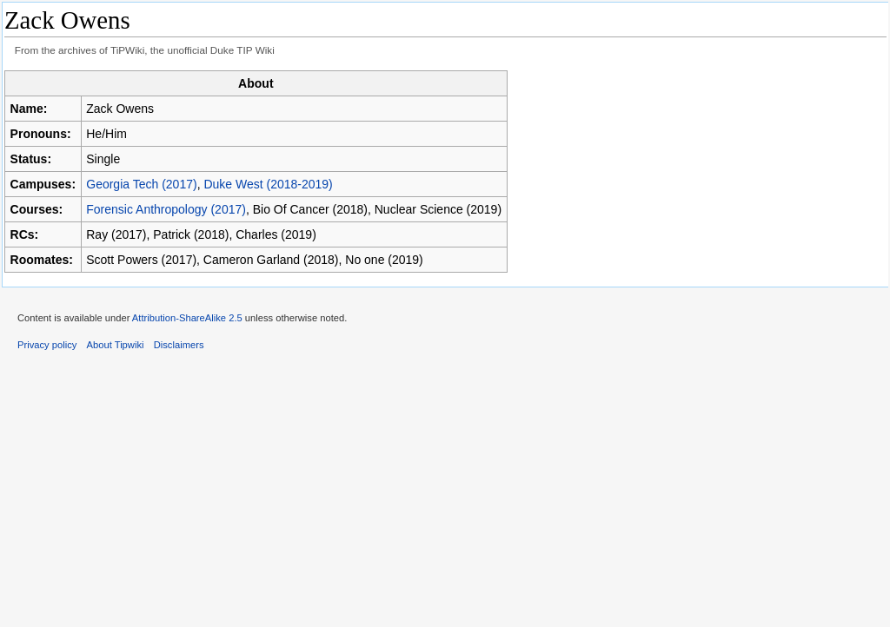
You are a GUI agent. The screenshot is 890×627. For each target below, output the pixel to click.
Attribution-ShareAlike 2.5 (187, 318)
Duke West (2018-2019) (267, 184)
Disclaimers (179, 345)
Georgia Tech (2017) (141, 184)
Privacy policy (46, 345)
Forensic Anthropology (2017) (166, 209)
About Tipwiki (115, 345)
